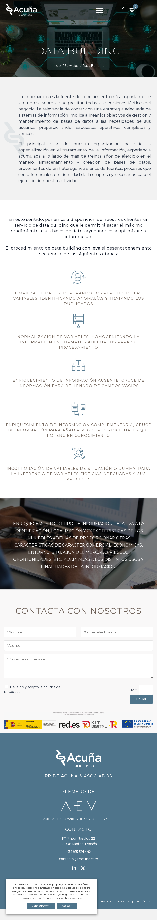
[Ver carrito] (132, 10)
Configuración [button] (40, 905)
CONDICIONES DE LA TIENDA (106, 901)
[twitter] (83, 868)
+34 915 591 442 (78, 852)
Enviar (141, 699)
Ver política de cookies (69, 898)
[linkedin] (74, 868)
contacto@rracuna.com (78, 859)
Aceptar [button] (67, 905)
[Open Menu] (99, 10)
